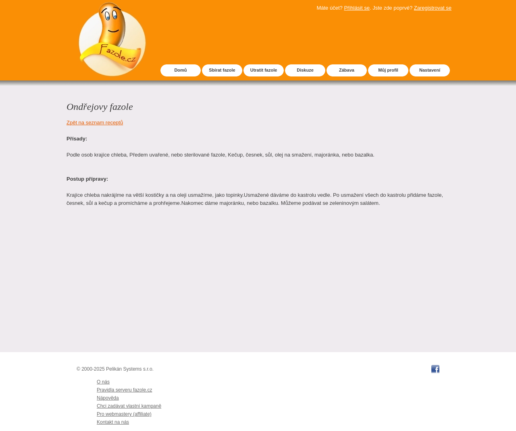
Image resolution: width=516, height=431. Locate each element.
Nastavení (429, 70)
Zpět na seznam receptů (95, 123)
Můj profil (388, 70)
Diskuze (305, 70)
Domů (180, 70)
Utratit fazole (263, 70)
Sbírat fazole (222, 70)
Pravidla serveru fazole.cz (124, 390)
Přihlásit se (357, 8)
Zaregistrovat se (433, 8)
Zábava (346, 70)
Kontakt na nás (113, 422)
